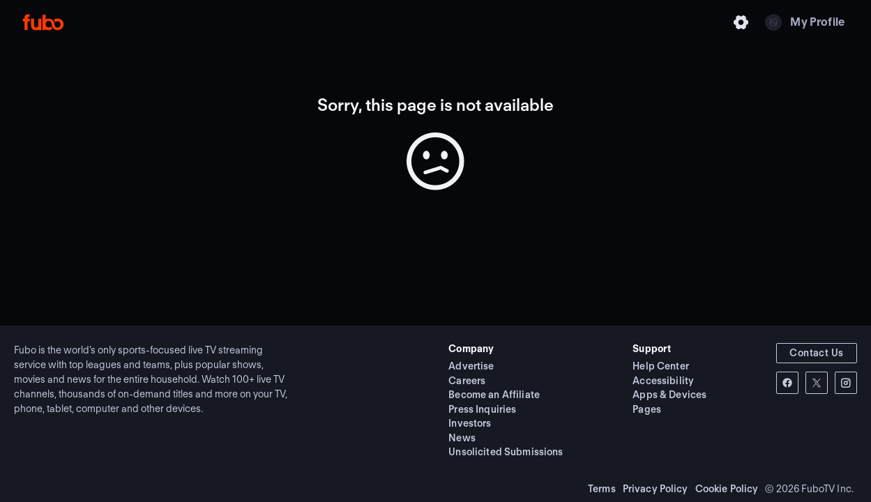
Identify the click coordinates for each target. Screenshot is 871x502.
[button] (816, 353)
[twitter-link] (816, 383)
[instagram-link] (846, 383)
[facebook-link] (787, 383)
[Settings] (741, 22)
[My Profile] (805, 22)
